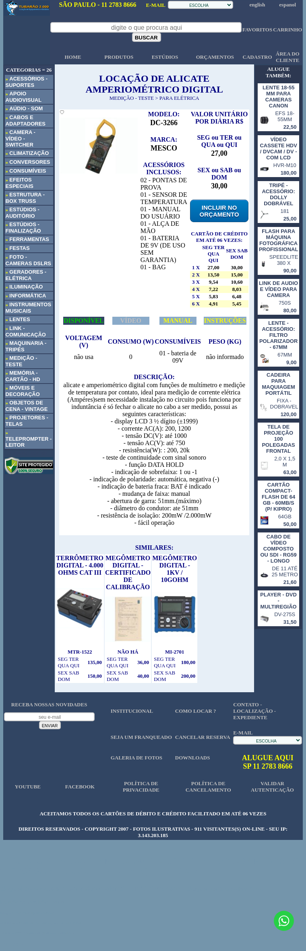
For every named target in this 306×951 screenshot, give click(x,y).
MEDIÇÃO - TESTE (132, 98)
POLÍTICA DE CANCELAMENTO (208, 786)
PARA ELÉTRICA (179, 98)
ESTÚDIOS (165, 57)
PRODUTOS (118, 57)
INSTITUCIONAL (132, 711)
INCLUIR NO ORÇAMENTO (219, 211)
